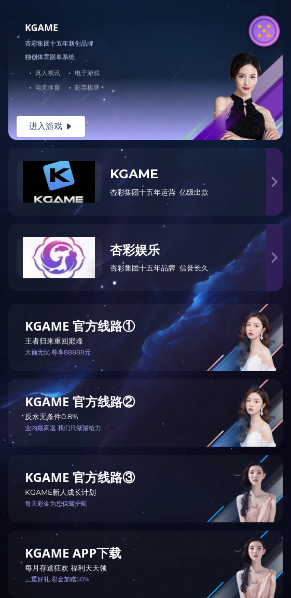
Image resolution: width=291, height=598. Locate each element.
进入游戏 (51, 126)
